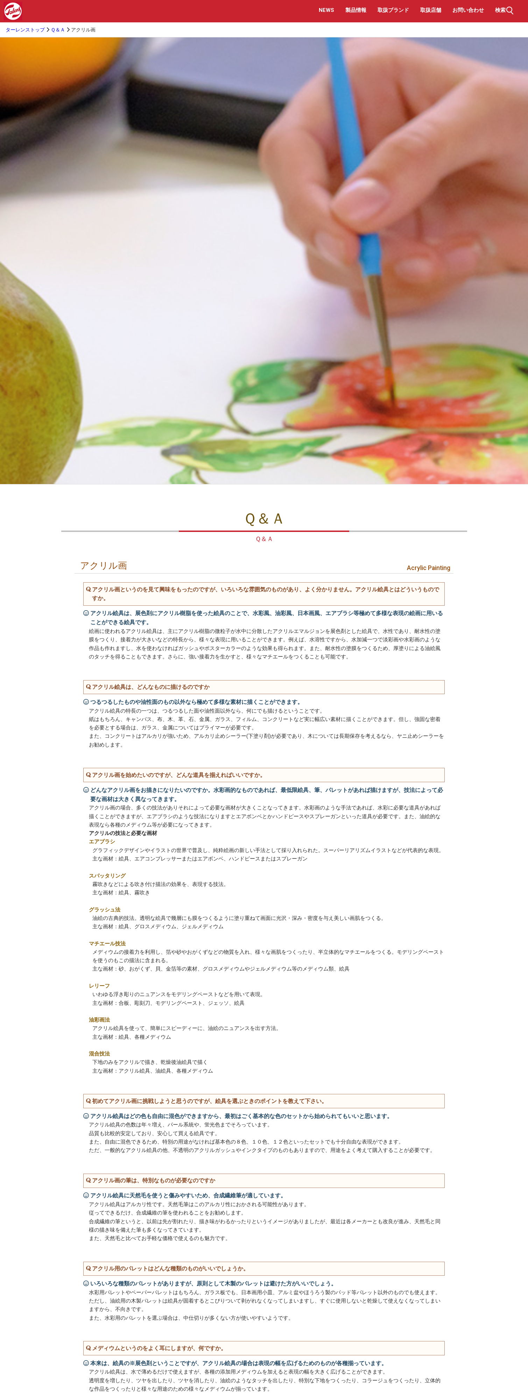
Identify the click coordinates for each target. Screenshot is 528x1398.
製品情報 (355, 10)
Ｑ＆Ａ (58, 30)
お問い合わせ (468, 10)
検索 (505, 10)
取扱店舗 (430, 10)
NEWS (326, 10)
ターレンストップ (25, 30)
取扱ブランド (393, 10)
